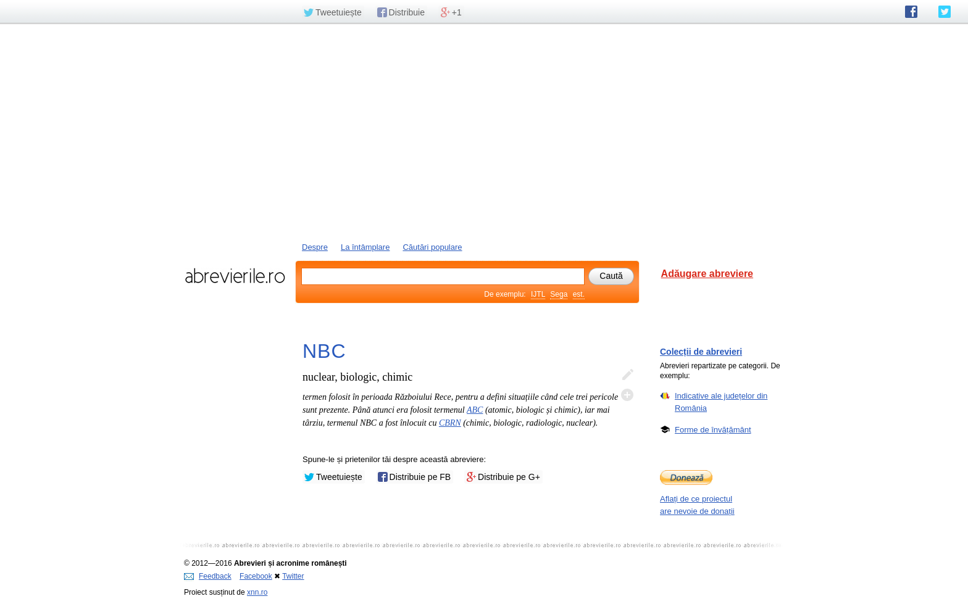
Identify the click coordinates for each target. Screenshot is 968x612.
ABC (475, 410)
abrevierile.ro (235, 276)
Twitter (293, 576)
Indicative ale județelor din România (721, 402)
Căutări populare (432, 247)
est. (579, 294)
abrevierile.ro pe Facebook (911, 12)
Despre (315, 247)
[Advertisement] (484, 131)
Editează (627, 375)
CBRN (450, 423)
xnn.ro (257, 592)
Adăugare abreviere (707, 273)
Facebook (256, 576)
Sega (558, 294)
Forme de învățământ (713, 429)
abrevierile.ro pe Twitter (944, 12)
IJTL (538, 294)
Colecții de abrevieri (701, 352)
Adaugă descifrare (627, 395)
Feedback (208, 576)
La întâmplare (365, 247)
